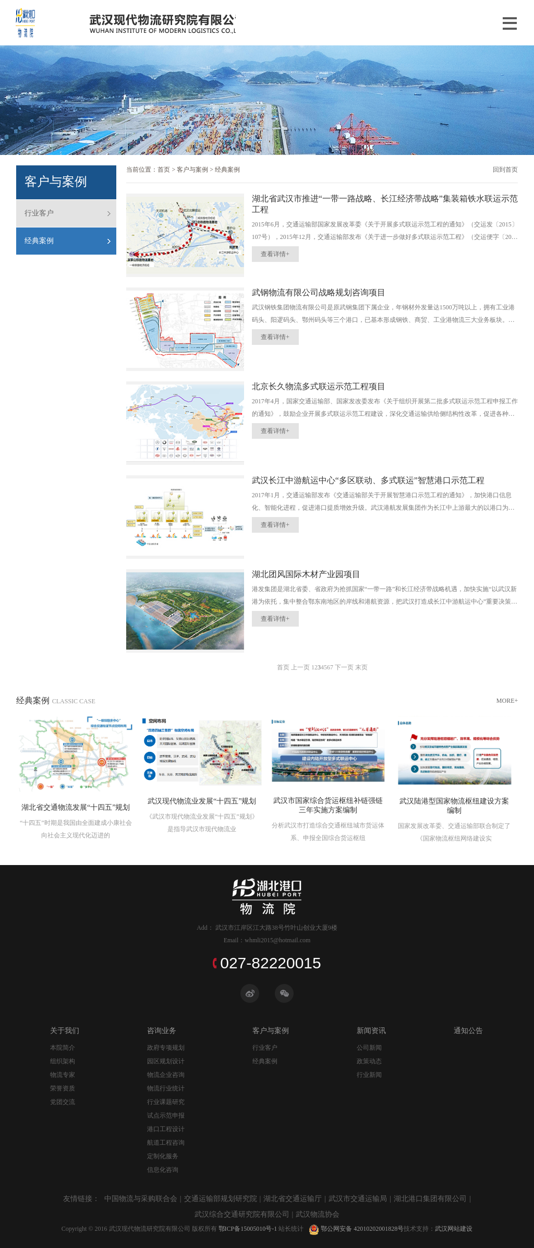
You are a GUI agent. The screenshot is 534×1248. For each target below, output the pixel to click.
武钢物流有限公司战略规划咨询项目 (318, 292)
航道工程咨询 (166, 1142)
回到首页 (505, 169)
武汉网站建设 (453, 1228)
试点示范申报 (166, 1115)
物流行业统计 (166, 1088)
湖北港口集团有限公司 (430, 1199)
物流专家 (62, 1074)
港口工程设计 (166, 1129)
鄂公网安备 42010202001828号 (354, 1228)
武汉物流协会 (317, 1214)
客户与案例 (192, 169)
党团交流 (62, 1102)
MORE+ (507, 700)
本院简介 (62, 1047)
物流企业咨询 (166, 1074)
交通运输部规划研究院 (220, 1199)
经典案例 (39, 241)
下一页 (344, 667)
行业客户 (39, 213)
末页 (361, 667)
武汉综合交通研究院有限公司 (242, 1214)
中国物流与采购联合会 (140, 1199)
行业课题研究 (166, 1102)
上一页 (300, 667)
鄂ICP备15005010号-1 (247, 1228)
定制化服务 (162, 1156)
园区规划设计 (166, 1061)
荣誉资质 (62, 1088)
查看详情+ (275, 254)
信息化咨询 (162, 1169)
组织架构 (62, 1061)
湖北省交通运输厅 (292, 1199)
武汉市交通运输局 (358, 1199)
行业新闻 (369, 1074)
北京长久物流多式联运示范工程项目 (318, 386)
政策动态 (369, 1061)
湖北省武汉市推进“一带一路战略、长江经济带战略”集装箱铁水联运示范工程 (385, 204)
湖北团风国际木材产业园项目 (306, 574)
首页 (163, 169)
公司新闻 (369, 1047)
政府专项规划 (166, 1047)
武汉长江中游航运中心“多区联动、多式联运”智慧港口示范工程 (368, 480)
